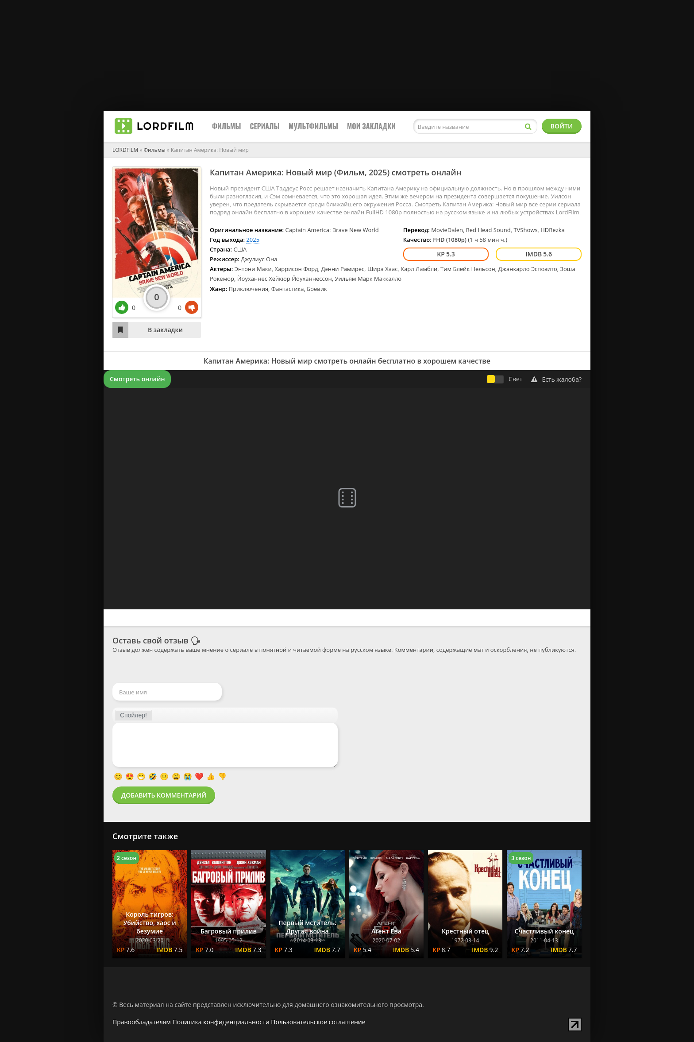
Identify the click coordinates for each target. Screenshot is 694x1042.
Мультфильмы (313, 126)
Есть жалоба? (556, 379)
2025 (378, 172)
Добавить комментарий (163, 795)
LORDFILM (125, 150)
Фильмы (226, 126)
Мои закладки (371, 126)
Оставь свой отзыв (150, 640)
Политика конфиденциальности (221, 1022)
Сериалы (265, 126)
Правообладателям (141, 1022)
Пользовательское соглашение (318, 1022)
